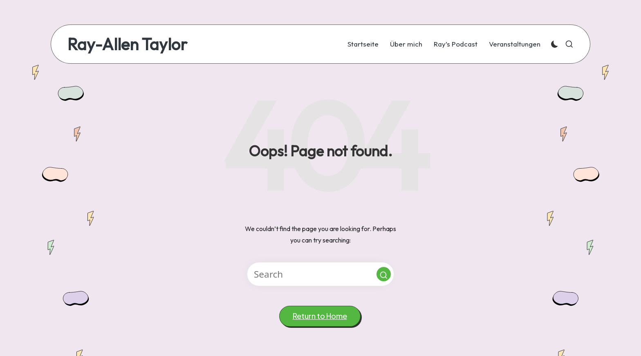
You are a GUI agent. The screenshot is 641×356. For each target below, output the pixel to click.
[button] (384, 274)
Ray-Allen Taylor (127, 44)
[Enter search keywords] (320, 274)
